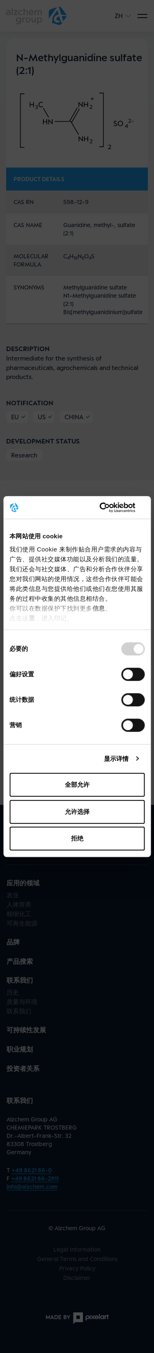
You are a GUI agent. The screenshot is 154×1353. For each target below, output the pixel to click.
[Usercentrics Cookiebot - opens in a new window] (110, 507)
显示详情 (116, 758)
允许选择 (77, 811)
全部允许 (77, 784)
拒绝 (77, 838)
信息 (98, 608)
